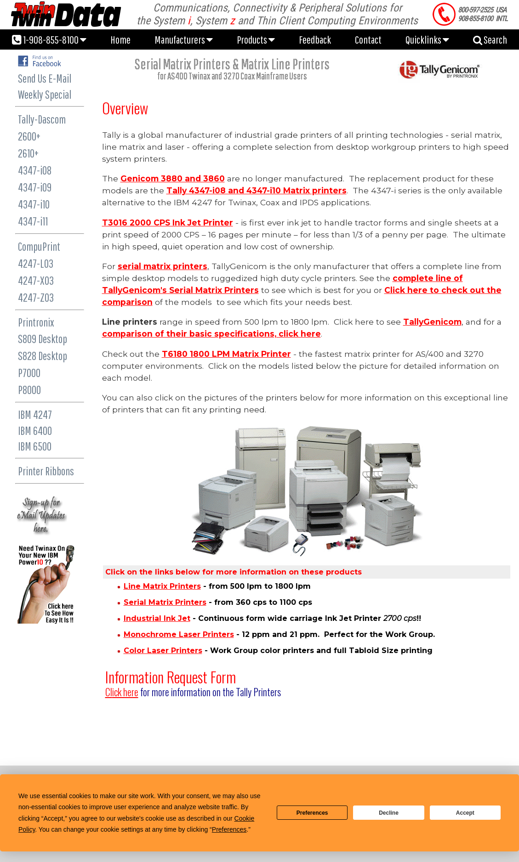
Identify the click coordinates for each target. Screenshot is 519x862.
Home (120, 39)
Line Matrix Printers (162, 586)
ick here (121, 692)
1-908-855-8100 (49, 39)
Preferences (312, 813)
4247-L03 (35, 263)
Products (256, 39)
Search (490, 39)
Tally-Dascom (42, 119)
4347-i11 (33, 221)
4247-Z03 (36, 297)
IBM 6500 (34, 446)
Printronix (36, 322)
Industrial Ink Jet (157, 618)
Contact (368, 39)
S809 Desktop (42, 338)
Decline (389, 813)
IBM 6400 (35, 430)
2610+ (28, 153)
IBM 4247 (35, 414)
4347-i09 (34, 187)
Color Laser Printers (163, 650)
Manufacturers (183, 39)
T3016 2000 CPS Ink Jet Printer (167, 222)
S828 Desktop (42, 355)
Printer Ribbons (46, 471)
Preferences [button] (229, 829)
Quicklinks (427, 39)
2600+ (29, 136)
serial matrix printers (162, 266)
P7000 (29, 372)
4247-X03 (36, 280)
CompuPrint (39, 246)
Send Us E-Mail (44, 78)
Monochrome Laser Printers (179, 634)
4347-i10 (34, 204)
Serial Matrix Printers (165, 602)
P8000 (29, 389)
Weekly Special (44, 94)
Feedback (315, 39)
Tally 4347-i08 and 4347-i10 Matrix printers (256, 190)
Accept (465, 813)
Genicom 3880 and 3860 (172, 178)
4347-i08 (34, 170)
